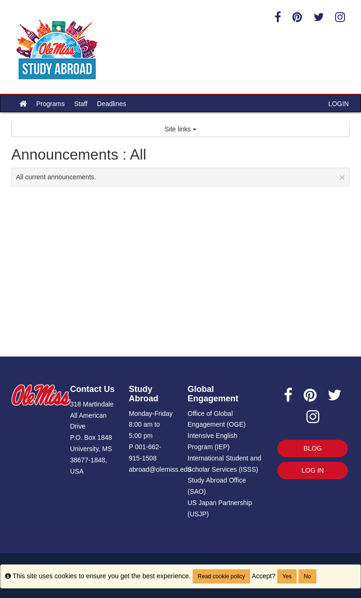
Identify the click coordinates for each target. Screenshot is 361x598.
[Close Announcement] (342, 177)
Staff (81, 103)
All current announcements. (180, 177)
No (307, 576)
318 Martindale (92, 404)
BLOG (313, 448)
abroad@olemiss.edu (160, 469)
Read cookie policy (221, 576)
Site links (180, 129)
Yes (287, 576)
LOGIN (338, 103)
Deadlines (111, 103)
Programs (50, 103)
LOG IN (313, 470)
